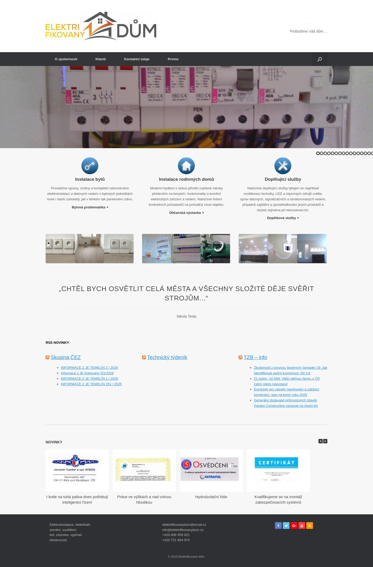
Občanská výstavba (186, 213)
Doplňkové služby (283, 218)
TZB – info (255, 357)
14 (365, 153)
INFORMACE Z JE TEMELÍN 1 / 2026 (89, 379)
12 (358, 153)
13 (362, 153)
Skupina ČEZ (66, 357)
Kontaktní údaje (137, 59)
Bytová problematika (90, 207)
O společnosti (66, 59)
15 (369, 153)
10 (351, 153)
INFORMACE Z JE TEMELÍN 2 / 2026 (89, 368)
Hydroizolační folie (211, 496)
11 (354, 153)
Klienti (100, 59)
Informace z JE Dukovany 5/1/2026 (87, 373)
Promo (173, 59)
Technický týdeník (167, 357)
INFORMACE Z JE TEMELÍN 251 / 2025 (91, 384)
